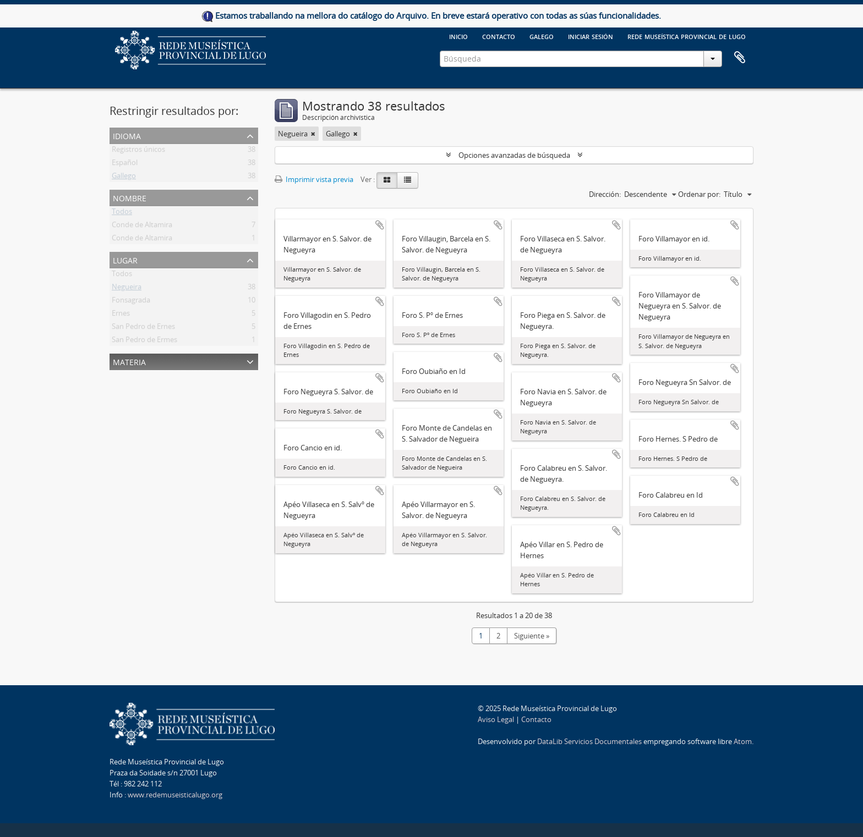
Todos (122, 213)
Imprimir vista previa (314, 179)
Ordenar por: (699, 194)
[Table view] (407, 180)
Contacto (498, 36)
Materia (129, 361)
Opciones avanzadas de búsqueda (514, 155)
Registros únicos (138, 151)
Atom (743, 741)
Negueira (126, 289)
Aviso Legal (496, 719)
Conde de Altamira (142, 227)
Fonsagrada (131, 302)
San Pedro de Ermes (144, 341)
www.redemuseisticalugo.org (175, 795)
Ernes (121, 315)
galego (541, 36)
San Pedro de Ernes (143, 328)
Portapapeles (739, 57)
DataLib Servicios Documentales (589, 741)
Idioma (127, 135)
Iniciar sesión (590, 36)
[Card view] (386, 180)
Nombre (129, 197)
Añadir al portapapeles (379, 224)
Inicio (458, 36)
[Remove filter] (313, 133)
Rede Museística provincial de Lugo (686, 36)
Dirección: (605, 194)
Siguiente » (531, 636)
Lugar (125, 259)
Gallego (124, 178)
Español (125, 164)
